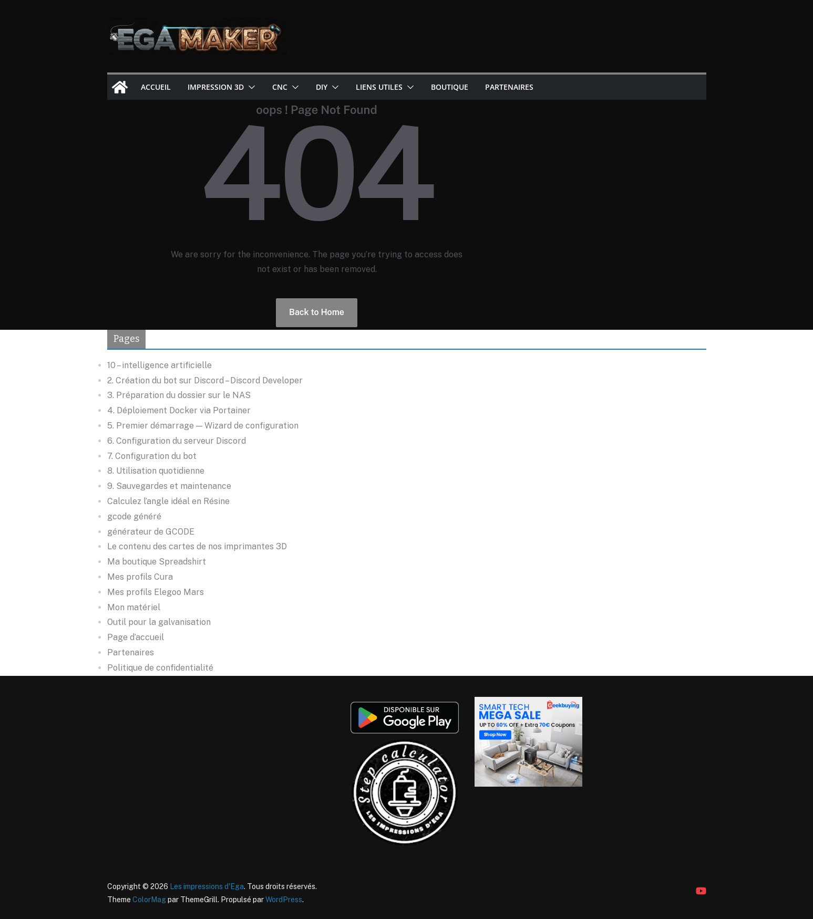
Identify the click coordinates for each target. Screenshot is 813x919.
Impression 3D (216, 87)
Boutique (449, 87)
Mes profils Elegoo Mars (155, 592)
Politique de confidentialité (160, 668)
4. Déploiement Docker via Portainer (179, 410)
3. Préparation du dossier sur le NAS (179, 395)
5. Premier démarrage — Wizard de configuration (203, 426)
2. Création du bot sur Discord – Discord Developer (205, 380)
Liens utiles (379, 87)
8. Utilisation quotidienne (155, 471)
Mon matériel (133, 607)
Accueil (156, 87)
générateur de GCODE (150, 532)
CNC (279, 87)
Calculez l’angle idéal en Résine (168, 501)
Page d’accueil (135, 637)
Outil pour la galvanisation (159, 622)
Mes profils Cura (140, 577)
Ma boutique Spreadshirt (156, 562)
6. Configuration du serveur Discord (176, 441)
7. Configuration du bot (152, 456)
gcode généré (134, 516)
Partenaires (509, 87)
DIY (321, 87)
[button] (249, 87)
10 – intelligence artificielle (159, 365)
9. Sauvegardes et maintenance (169, 486)
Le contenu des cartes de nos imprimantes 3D (197, 546)
